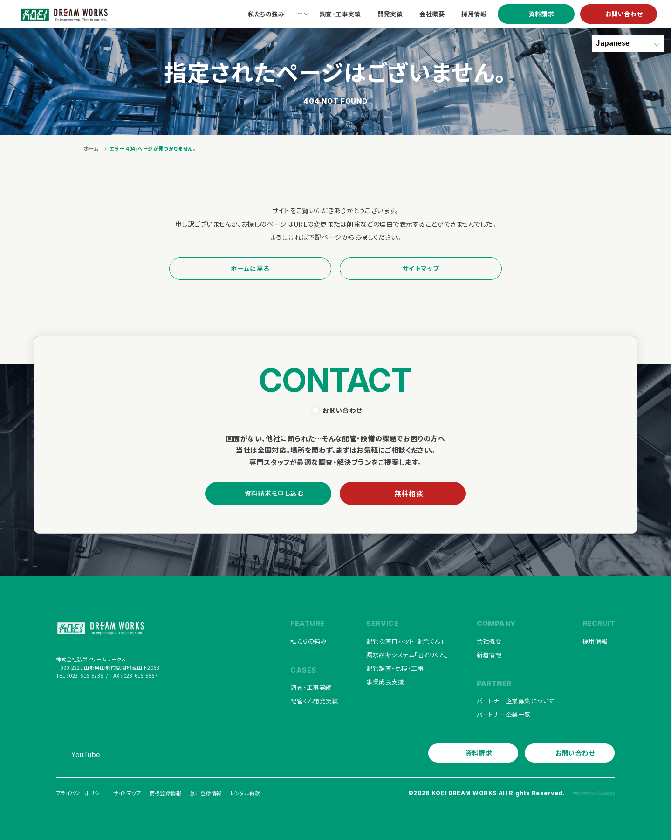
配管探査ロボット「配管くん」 (405, 641)
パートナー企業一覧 (504, 714)
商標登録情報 (165, 793)
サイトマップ (421, 268)
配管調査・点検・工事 (395, 668)
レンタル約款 (245, 793)
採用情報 (595, 641)
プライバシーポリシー (80, 793)
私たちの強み (308, 641)
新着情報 (489, 654)
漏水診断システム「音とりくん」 (407, 654)
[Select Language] (628, 43)
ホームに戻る (250, 268)
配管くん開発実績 (314, 700)
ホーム (91, 148)
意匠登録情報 (205, 793)
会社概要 (489, 641)
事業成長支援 (385, 681)
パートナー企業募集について (516, 700)
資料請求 (542, 13)
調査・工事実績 (310, 687)
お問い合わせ (624, 13)
